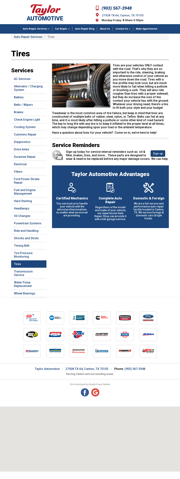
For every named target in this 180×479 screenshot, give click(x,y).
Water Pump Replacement (23, 284)
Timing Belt (21, 245)
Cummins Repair (25, 134)
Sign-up (158, 153)
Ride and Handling (26, 231)
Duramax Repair (25, 157)
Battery (19, 97)
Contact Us (122, 29)
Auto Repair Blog (84, 29)
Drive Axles (21, 149)
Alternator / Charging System (28, 88)
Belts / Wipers (23, 105)
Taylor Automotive (47, 369)
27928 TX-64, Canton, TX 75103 (123, 15)
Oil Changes (22, 216)
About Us (105, 29)
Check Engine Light (27, 119)
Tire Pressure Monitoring (23, 254)
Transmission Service (23, 273)
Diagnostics (22, 142)
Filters (18, 171)
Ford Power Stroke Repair (26, 180)
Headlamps (21, 208)
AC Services (22, 79)
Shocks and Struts (26, 238)
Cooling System (25, 127)
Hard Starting (23, 201)
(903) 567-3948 (114, 8)
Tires (17, 264)
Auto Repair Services (36, 29)
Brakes (18, 112)
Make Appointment (146, 29)
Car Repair (62, 29)
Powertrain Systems (27, 223)
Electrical (20, 164)
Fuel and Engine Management (24, 191)
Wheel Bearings (24, 293)
